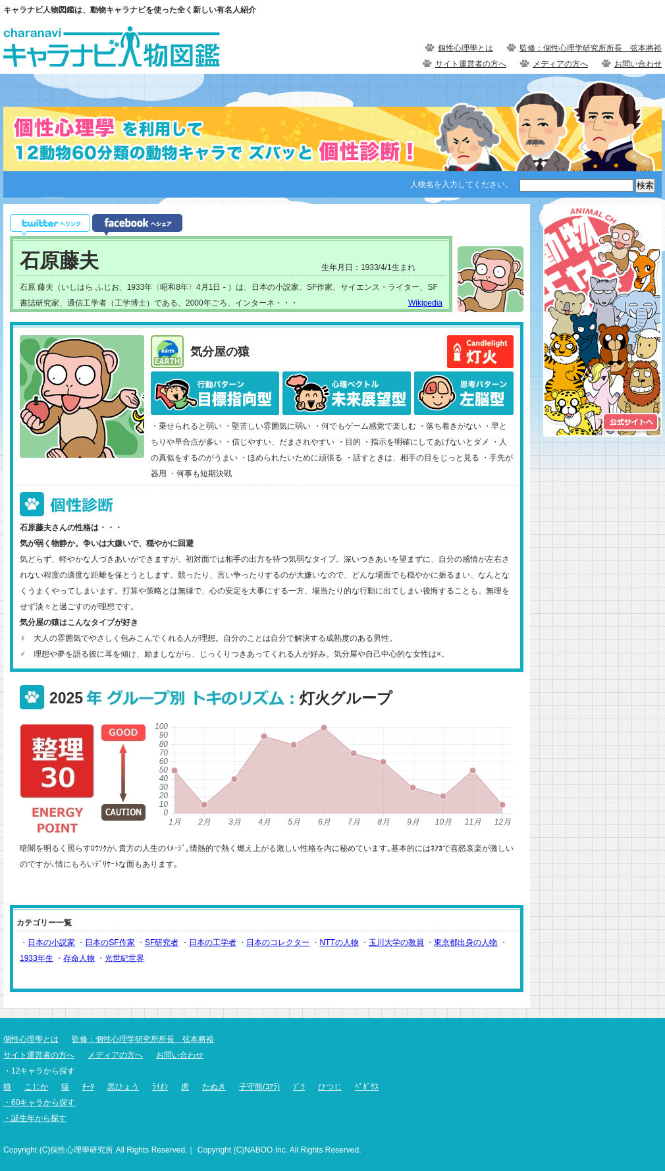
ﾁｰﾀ (88, 1086)
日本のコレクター (277, 942)
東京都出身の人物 (465, 942)
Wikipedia (425, 303)
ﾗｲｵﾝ (160, 1086)
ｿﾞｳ (299, 1086)
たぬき (214, 1086)
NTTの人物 (338, 942)
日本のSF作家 (109, 942)
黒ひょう (123, 1086)
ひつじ (330, 1086)
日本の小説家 (51, 942)
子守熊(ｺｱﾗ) (259, 1086)
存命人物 (79, 958)
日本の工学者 (212, 942)
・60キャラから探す (39, 1102)
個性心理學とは (465, 48)
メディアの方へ (560, 63)
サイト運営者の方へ (470, 63)
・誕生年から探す (34, 1118)
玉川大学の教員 (396, 942)
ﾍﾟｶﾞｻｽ (367, 1086)
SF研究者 (161, 942)
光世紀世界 (124, 958)
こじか (36, 1086)
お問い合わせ (638, 63)
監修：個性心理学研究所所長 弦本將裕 (590, 48)
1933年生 (36, 958)
